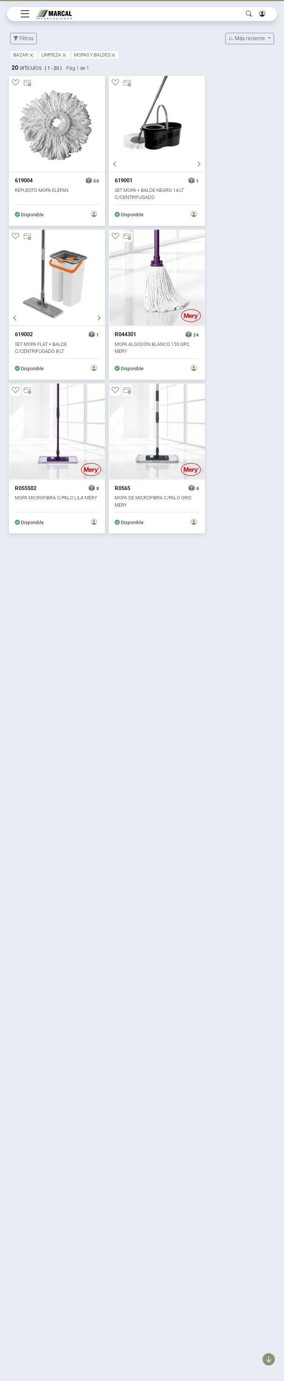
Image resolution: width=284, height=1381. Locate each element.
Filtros (23, 38)
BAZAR (20, 55)
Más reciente (247, 38)
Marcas (111, 1227)
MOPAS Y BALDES (92, 55)
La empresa (207, 1240)
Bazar (108, 1240)
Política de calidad (215, 1252)
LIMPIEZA (51, 55)
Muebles (112, 1265)
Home (199, 1227)
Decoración (116, 1252)
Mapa (199, 1265)
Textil (108, 1277)
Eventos (111, 1290)
